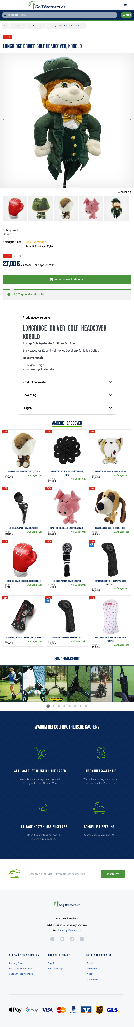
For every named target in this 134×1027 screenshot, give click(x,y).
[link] (43, 823)
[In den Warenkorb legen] (67, 279)
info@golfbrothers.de (70, 930)
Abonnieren (112, 874)
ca (36, 242)
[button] (6, 120)
